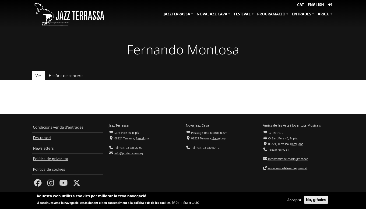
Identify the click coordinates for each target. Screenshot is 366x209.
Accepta (294, 200)
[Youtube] (63, 184)
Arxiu (324, 14)
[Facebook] (37, 184)
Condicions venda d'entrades (58, 127)
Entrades (301, 14)
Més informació (186, 202)
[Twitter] (76, 184)
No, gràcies (316, 200)
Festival (242, 14)
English (316, 4)
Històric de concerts (66, 75)
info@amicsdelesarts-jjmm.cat (287, 159)
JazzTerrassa (177, 14)
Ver (38, 75)
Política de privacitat (50, 158)
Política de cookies (49, 169)
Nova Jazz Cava (212, 14)
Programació (271, 14)
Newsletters (43, 148)
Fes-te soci (42, 137)
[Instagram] (50, 184)
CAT (300, 4)
